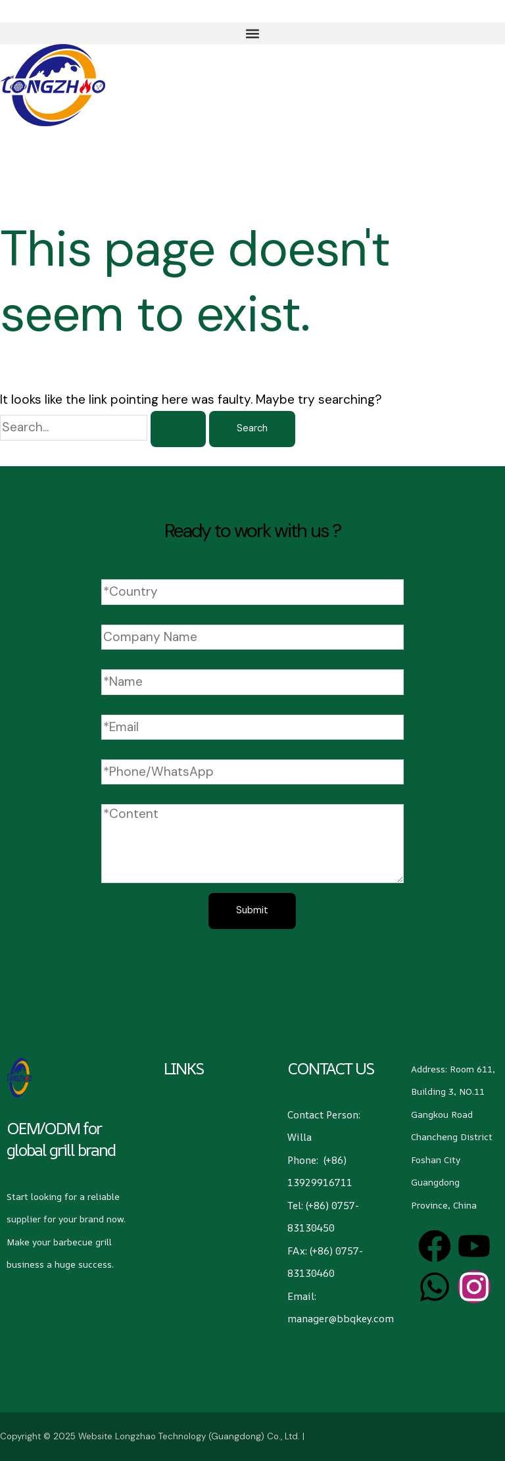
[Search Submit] (178, 429)
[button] (252, 33)
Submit (252, 910)
